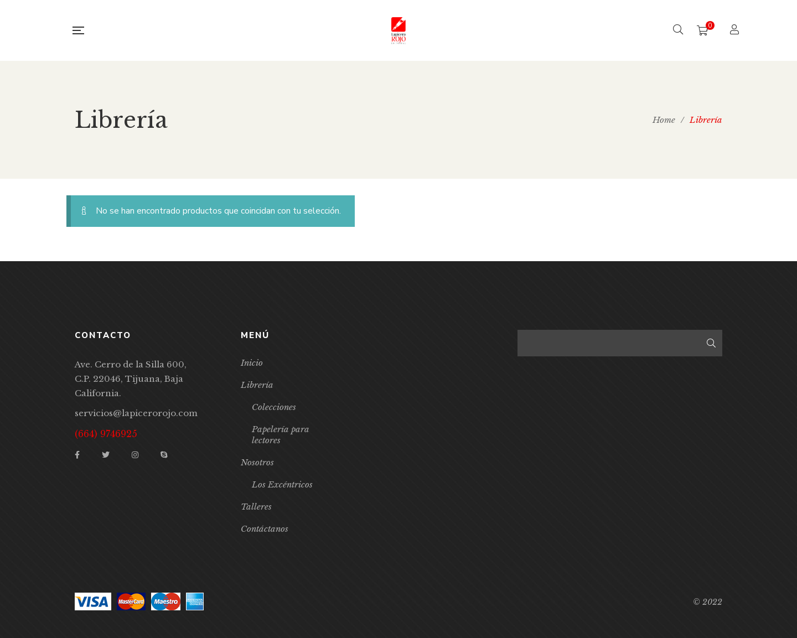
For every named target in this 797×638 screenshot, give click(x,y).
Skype (164, 455)
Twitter (106, 455)
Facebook (77, 455)
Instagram (135, 455)
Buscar (711, 343)
